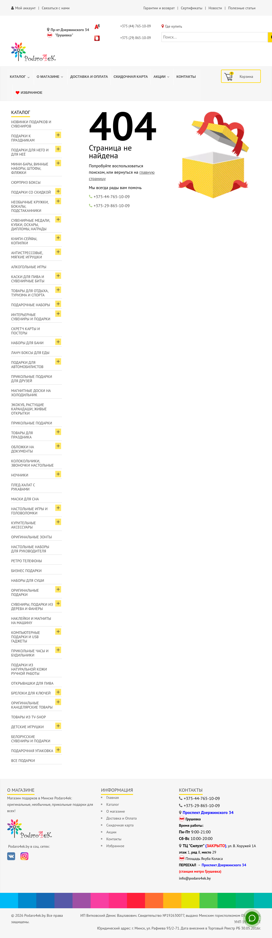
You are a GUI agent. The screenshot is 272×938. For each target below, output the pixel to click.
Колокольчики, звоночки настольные (32, 463)
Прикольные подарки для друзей (31, 378)
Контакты (113, 839)
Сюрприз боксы (26, 182)
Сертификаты (191, 8)
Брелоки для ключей (30, 693)
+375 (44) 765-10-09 (135, 26)
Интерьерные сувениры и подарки (30, 316)
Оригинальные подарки (25, 592)
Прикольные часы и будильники (30, 653)
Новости (215, 8)
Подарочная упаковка (32, 750)
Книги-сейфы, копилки (24, 240)
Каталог (112, 804)
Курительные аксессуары (23, 525)
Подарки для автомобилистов (27, 364)
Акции (111, 832)
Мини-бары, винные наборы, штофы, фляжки (29, 168)
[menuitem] (20, 77)
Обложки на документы (22, 449)
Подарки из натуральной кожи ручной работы (29, 669)
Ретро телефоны (26, 560)
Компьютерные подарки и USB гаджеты (25, 636)
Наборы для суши (27, 580)
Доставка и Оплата (121, 818)
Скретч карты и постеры (25, 330)
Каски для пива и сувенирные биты (27, 278)
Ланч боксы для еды (30, 352)
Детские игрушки (27, 726)
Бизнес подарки (26, 570)
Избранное (115, 845)
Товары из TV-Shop (28, 717)
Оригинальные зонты (31, 537)
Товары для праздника (22, 435)
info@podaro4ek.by (195, 878)
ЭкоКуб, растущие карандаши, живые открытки (29, 409)
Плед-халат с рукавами (23, 487)
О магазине (115, 811)
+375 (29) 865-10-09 (135, 38)
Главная (112, 797)
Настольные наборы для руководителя (30, 548)
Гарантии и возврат (159, 8)
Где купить (173, 26)
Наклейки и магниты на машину (31, 620)
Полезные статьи (242, 8)
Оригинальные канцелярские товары (32, 705)
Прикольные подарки (31, 423)
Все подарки (23, 760)
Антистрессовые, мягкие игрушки (27, 254)
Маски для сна (25, 499)
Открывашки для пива (32, 683)
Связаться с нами (56, 8)
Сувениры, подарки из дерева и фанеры (32, 606)
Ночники (19, 475)
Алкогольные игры (28, 267)
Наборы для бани (27, 342)
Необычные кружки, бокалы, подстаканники (30, 206)
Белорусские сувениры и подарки (30, 738)
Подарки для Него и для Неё (30, 152)
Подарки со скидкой (31, 192)
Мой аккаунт (25, 8)
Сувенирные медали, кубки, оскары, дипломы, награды (30, 224)
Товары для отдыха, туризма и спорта (30, 292)
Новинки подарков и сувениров (31, 124)
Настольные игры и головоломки (29, 510)
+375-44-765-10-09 (112, 196)
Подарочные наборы (30, 304)
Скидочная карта (120, 825)
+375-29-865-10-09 (112, 205)
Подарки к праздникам (23, 138)
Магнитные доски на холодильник (31, 392)
